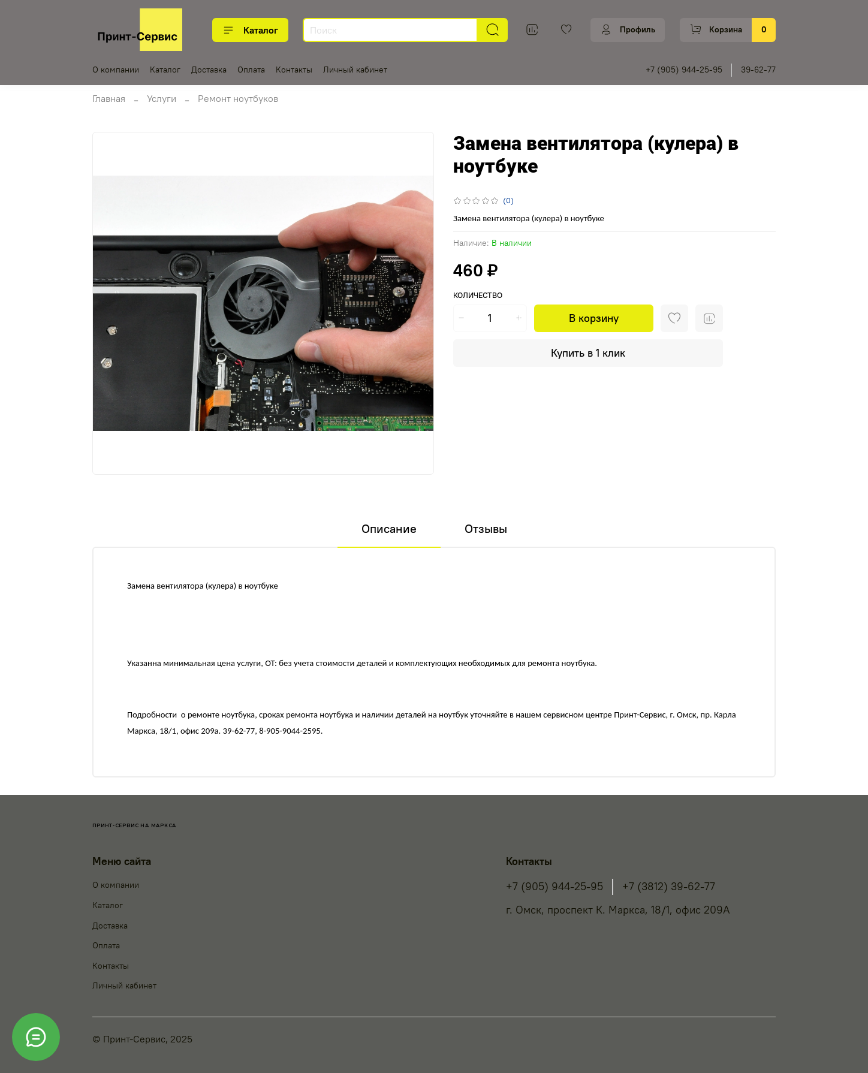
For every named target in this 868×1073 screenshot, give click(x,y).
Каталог (250, 30)
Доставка (209, 69)
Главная (108, 98)
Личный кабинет (355, 69)
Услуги (161, 98)
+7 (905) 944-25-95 (684, 69)
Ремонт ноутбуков (238, 98)
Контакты (294, 69)
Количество (477, 295)
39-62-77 (758, 69)
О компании (115, 69)
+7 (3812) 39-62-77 (668, 886)
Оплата (251, 69)
